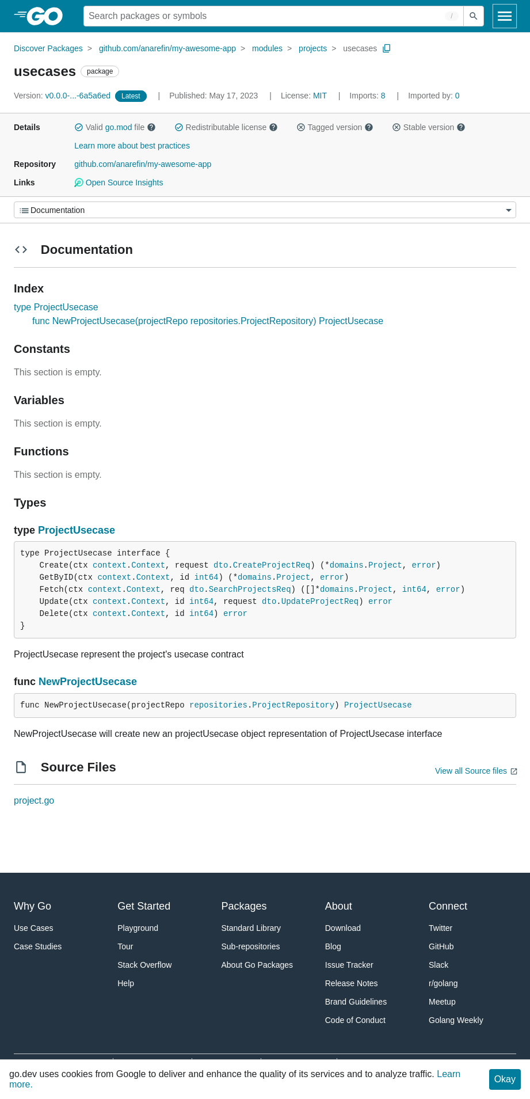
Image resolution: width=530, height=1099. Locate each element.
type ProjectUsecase (56, 307)
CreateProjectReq (271, 565)
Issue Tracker (349, 964)
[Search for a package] (273, 16)
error (424, 565)
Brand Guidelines (356, 1001)
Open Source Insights (118, 182)
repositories (218, 705)
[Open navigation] (504, 16)
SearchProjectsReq (250, 589)
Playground (137, 928)
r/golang (443, 983)
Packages (244, 906)
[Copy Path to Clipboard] (387, 48)
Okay (505, 1079)
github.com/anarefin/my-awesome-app (167, 48)
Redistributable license (226, 127)
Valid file (115, 127)
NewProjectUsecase (88, 681)
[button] (78, 127)
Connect (448, 906)
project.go (34, 800)
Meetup (442, 1001)
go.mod (118, 127)
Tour (125, 946)
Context (148, 565)
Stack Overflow (144, 964)
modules (267, 48)
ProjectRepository (293, 705)
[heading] (48, 16)
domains (347, 565)
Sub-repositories (251, 946)
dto (220, 565)
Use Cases (33, 928)
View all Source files (471, 770)
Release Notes (351, 983)
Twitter (440, 928)
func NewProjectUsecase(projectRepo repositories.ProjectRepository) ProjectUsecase (207, 321)
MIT (320, 95)
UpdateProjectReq (320, 601)
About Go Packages (257, 964)
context (110, 565)
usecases (360, 48)
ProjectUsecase (76, 530)
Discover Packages (48, 48)
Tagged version (334, 127)
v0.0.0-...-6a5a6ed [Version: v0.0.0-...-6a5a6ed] (63, 95)
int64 (206, 577)
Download (343, 928)
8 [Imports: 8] (368, 95)
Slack (438, 964)
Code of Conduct (355, 1020)
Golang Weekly (456, 1020)
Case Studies (38, 946)
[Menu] (265, 209)
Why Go (32, 906)
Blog (333, 946)
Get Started (143, 906)
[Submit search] (473, 16)
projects (313, 48)
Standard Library (251, 928)
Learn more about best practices (132, 145)
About (338, 906)
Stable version (429, 127)
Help (125, 983)
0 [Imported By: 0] (434, 95)
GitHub (441, 946)
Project (385, 565)
